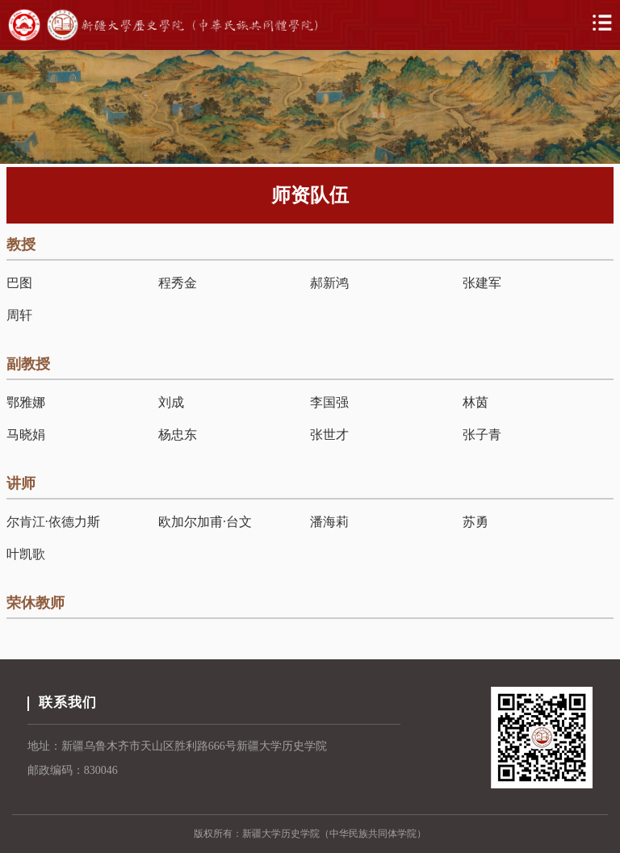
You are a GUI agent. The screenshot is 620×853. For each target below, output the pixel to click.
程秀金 (177, 283)
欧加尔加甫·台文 (205, 522)
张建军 (482, 283)
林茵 (475, 402)
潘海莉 (329, 522)
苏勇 (475, 522)
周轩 (19, 315)
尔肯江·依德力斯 (53, 522)
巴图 (19, 283)
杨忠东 (177, 434)
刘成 (171, 402)
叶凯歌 (25, 554)
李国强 (329, 402)
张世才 (329, 434)
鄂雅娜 (25, 402)
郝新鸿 (329, 283)
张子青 (482, 434)
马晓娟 (25, 434)
